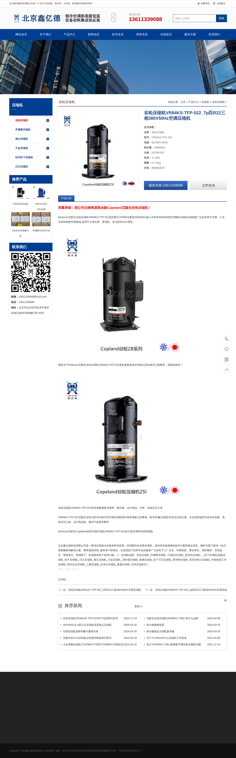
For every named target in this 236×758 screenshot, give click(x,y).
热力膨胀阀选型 (182, 625)
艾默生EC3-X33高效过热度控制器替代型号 (98, 638)
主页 (183, 102)
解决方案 (190, 34)
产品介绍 (66, 198)
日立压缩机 (32, 167)
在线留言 (221, 3)
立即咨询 (208, 185)
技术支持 (118, 34)
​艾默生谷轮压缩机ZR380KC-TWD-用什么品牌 (182, 618)
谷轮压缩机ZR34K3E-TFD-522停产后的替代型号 (98, 618)
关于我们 (45, 34)
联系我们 (214, 34)
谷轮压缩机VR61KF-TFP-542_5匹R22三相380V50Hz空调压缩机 (104, 589)
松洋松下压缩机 (32, 157)
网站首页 (21, 34)
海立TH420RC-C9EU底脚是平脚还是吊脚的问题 (182, 644)
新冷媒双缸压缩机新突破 (182, 631)
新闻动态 (93, 34)
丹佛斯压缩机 (32, 130)
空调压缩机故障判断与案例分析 (98, 631)
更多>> (139, 606)
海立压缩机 (32, 139)
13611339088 (227, 338)
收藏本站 (205, 3)
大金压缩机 (32, 148)
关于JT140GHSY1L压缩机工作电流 (182, 638)
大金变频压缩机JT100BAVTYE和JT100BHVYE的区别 (98, 644)
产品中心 (69, 34)
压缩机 (205, 102)
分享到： (63, 579)
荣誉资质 (142, 34)
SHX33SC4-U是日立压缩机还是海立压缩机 (98, 625)
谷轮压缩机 (32, 120)
